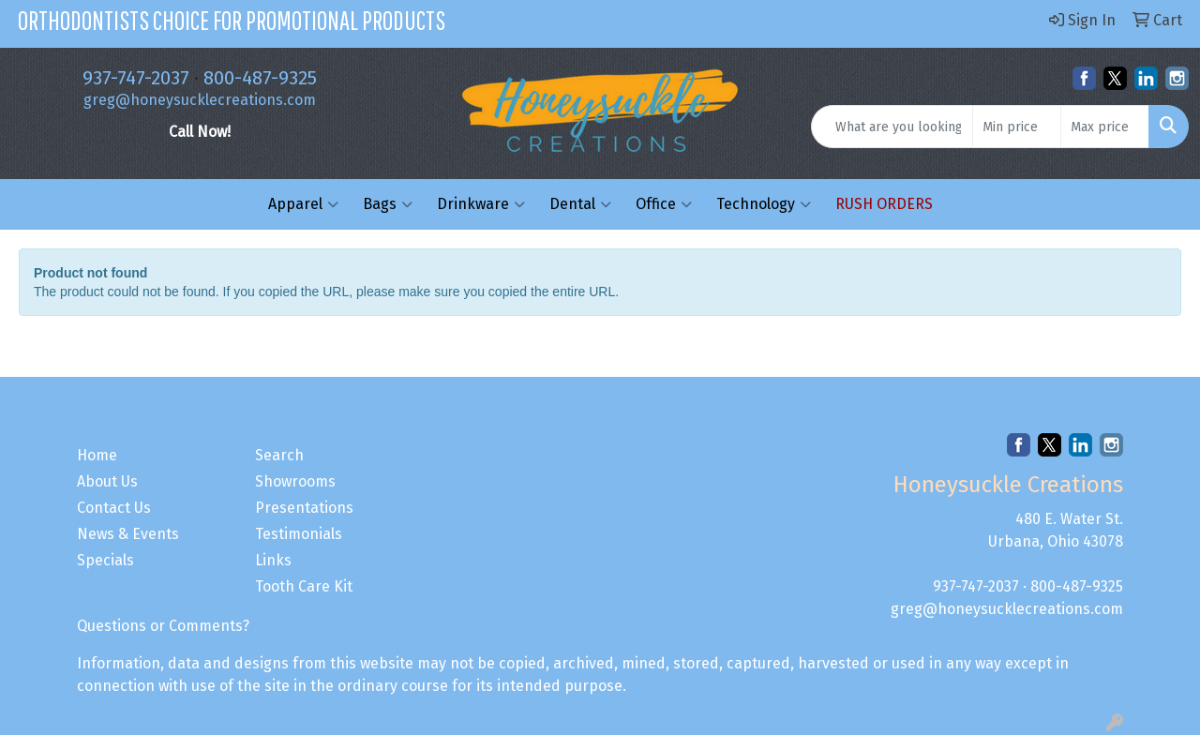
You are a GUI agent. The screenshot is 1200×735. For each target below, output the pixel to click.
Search (279, 455)
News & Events (128, 534)
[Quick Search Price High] (1104, 126)
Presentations (304, 508)
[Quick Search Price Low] (1016, 126)
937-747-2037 (135, 78)
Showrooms (295, 481)
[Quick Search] (892, 126)
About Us (107, 481)
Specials (105, 560)
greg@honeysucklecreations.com (199, 100)
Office (664, 204)
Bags (387, 204)
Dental (580, 204)
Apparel (303, 204)
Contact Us (114, 508)
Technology (763, 204)
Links (273, 560)
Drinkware (481, 204)
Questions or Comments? (163, 626)
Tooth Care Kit (303, 586)
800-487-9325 (260, 78)
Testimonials (298, 534)
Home (97, 455)
